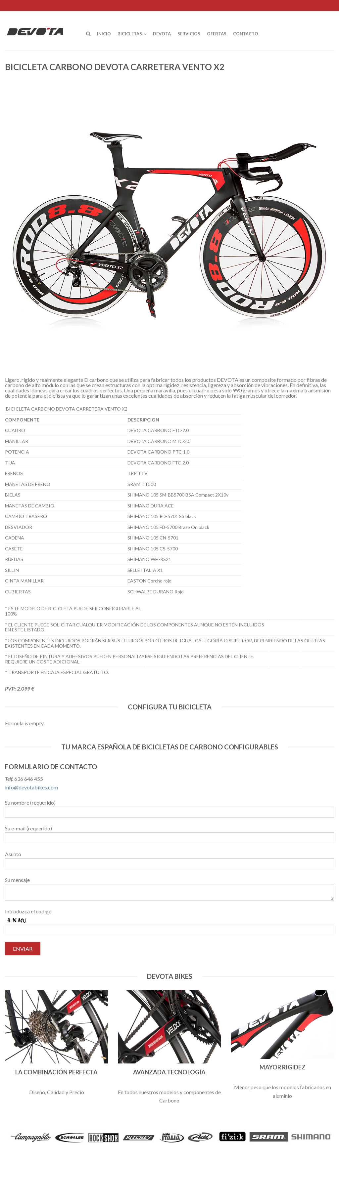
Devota (162, 33)
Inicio (104, 33)
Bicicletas (130, 33)
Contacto (245, 33)
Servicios (188, 33)
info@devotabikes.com (31, 787)
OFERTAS (216, 33)
